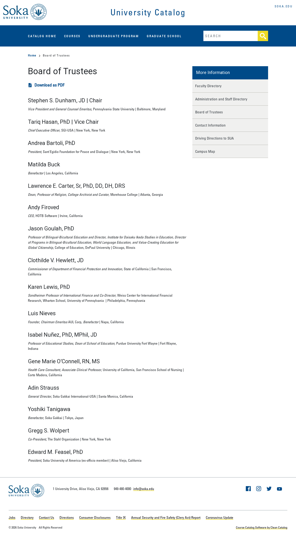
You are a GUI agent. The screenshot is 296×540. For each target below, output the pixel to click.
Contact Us (46, 517)
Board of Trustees (209, 112)
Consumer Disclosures (95, 517)
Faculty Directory (208, 86)
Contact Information (210, 125)
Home (34, 55)
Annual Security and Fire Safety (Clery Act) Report (165, 517)
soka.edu (284, 6)
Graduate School (164, 36)
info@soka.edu (143, 489)
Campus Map (205, 151)
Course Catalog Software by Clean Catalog (261, 527)
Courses (72, 36)
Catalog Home (42, 36)
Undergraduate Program (113, 36)
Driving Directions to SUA (214, 138)
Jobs (12, 517)
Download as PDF (49, 85)
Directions (67, 517)
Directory (27, 517)
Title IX (121, 517)
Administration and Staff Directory (221, 99)
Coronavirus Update (219, 517)
